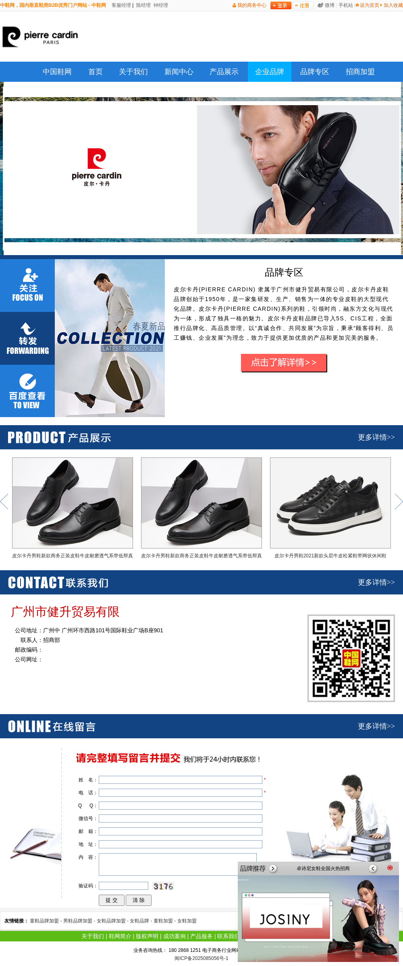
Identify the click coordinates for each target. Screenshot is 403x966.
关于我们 (133, 72)
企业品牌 (269, 72)
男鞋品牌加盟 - (80, 921)
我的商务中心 (251, 5)
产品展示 (224, 72)
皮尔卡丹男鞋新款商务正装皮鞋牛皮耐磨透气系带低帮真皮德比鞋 (72, 509)
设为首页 (369, 5)
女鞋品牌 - (142, 921)
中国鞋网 (57, 72)
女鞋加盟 (187, 921)
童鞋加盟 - (165, 921)
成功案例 (174, 936)
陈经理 (143, 5)
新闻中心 (178, 72)
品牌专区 (314, 72)
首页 (95, 72)
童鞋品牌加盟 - (46, 921)
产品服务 (201, 936)
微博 (329, 5)
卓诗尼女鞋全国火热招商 (323, 868)
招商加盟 (360, 72)
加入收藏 (393, 5)
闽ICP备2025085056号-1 (201, 958)
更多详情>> (376, 437)
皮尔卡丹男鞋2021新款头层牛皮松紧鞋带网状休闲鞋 (330, 508)
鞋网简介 (120, 936)
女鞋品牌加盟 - (113, 921)
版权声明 (147, 936)
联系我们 (228, 936)
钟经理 (160, 5)
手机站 (346, 5)
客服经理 (120, 5)
